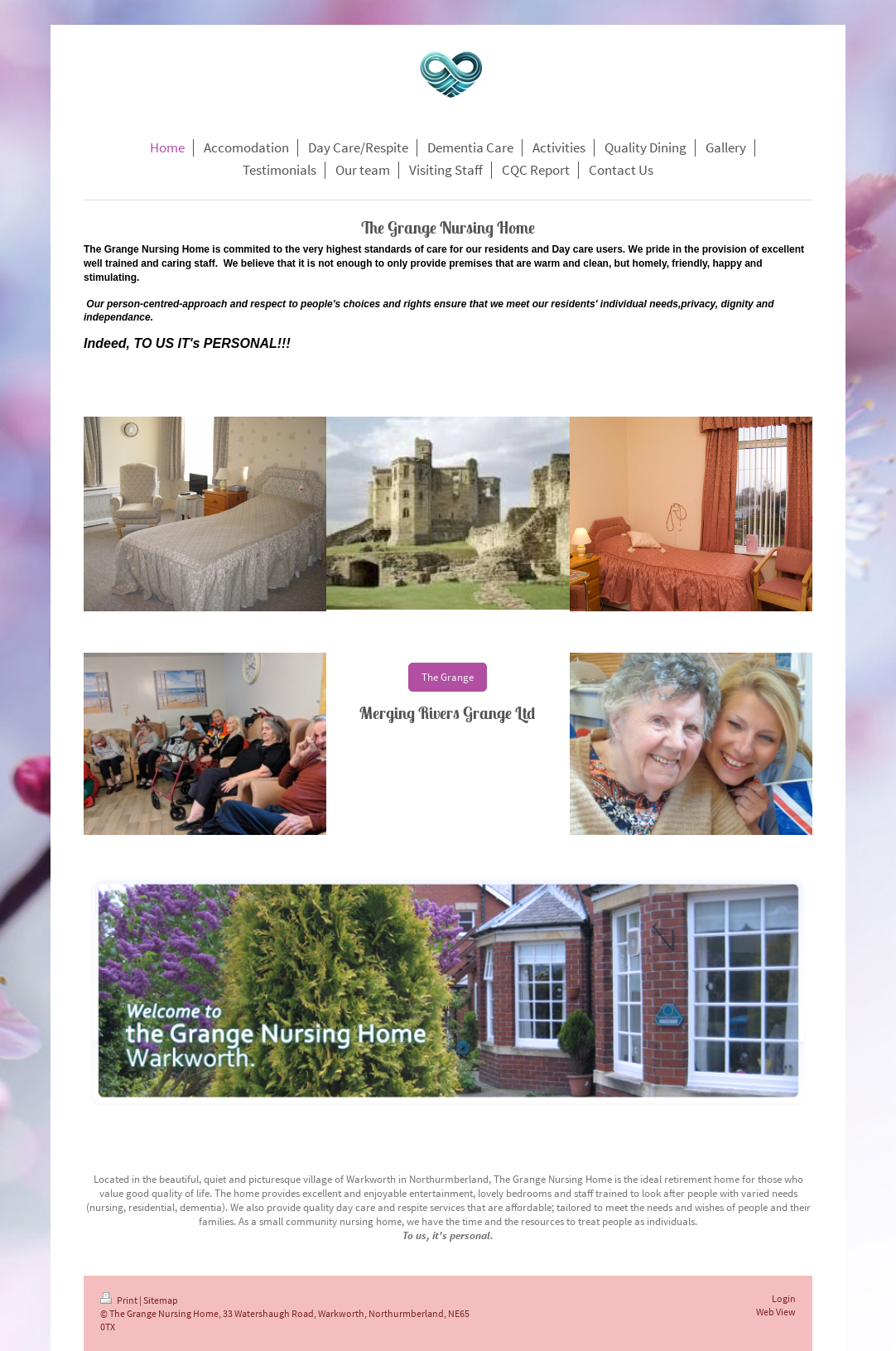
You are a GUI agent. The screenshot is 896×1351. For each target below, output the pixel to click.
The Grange (448, 677)
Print (119, 1300)
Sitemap (160, 1300)
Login (784, 1298)
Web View (776, 1311)
